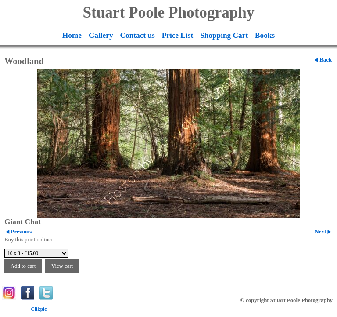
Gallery (101, 35)
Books (265, 35)
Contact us (137, 35)
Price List (177, 35)
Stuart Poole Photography (169, 12)
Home (72, 35)
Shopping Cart (224, 35)
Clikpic (39, 309)
